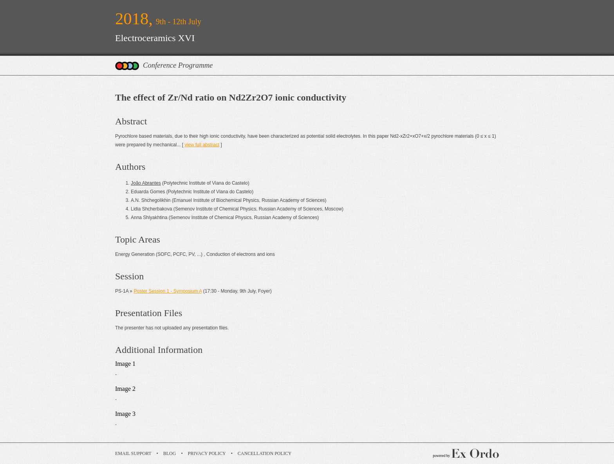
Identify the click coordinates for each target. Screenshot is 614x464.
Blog (169, 453)
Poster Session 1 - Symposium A (168, 291)
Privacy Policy (207, 453)
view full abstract (201, 144)
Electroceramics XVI (155, 38)
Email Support (133, 453)
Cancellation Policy (265, 453)
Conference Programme (178, 65)
